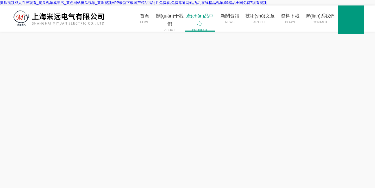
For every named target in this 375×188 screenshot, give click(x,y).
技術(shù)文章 (260, 19)
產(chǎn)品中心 (200, 22)
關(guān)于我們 (170, 22)
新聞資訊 (230, 19)
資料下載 (290, 19)
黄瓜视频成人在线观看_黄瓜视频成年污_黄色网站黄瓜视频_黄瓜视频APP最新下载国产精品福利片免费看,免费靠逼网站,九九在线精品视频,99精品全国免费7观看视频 (133, 3)
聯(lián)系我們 (320, 19)
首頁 (144, 19)
